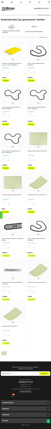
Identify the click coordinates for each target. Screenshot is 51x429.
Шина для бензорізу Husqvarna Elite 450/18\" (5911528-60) (12, 283)
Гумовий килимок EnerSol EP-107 (10, 326)
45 (3, 37)
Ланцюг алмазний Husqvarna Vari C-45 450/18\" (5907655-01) (11, 151)
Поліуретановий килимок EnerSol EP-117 (37, 282)
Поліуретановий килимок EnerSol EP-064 (11, 194)
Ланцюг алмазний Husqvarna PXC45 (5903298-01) (36, 239)
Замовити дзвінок (25, 391)
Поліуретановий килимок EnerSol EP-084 (37, 151)
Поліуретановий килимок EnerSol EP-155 (37, 194)
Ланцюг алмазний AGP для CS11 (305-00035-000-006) (12, 239)
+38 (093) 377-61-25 (41, 8)
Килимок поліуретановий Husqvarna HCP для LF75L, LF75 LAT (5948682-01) (12, 64)
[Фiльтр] (1, 215)
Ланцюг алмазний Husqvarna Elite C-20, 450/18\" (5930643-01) (11, 108)
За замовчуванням (44, 37)
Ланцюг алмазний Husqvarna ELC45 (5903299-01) (36, 64)
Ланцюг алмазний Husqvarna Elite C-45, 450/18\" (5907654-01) (37, 108)
